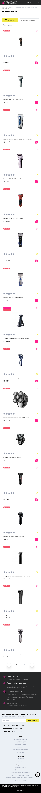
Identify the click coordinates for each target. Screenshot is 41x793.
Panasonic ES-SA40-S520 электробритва (13, 99)
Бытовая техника (20, 744)
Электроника (21, 747)
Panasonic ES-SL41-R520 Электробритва (13, 218)
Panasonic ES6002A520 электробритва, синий (14, 258)
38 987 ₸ (6, 618)
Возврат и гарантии (20, 767)
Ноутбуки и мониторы (20, 739)
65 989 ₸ (6, 421)
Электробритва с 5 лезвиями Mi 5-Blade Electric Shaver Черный (19, 615)
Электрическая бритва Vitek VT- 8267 (12, 60)
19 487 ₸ (6, 579)
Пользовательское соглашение (20, 772)
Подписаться (32, 721)
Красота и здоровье (19, 7)
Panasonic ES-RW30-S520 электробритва (13, 178)
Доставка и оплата (20, 770)
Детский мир (20, 752)
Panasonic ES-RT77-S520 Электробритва (13, 654)
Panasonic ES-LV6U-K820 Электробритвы (13, 536)
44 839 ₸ (6, 341)
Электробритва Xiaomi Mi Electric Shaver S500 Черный (16, 576)
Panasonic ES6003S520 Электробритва (13, 297)
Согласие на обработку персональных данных (20, 778)
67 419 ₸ (6, 657)
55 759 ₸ (6, 381)
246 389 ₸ (7, 539)
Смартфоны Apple (20, 742)
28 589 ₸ (6, 102)
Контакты (20, 761)
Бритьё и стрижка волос (31, 7)
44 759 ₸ (6, 300)
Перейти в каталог (20, 786)
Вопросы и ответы (20, 780)
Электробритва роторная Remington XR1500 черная (16, 417)
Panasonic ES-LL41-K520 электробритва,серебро (15, 497)
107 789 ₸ (6, 500)
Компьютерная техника (20, 749)
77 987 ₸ (6, 460)
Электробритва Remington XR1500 (12, 457)
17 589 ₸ (6, 63)
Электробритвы (5, 8)
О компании (20, 758)
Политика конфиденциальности (20, 775)
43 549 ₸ (6, 261)
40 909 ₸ (6, 221)
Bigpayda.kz (4, 7)
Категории (11, 7)
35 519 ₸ (6, 182)
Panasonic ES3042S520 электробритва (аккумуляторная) (17, 139)
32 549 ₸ (6, 142)
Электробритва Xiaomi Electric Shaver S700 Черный (16, 338)
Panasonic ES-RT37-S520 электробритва (13, 378)
